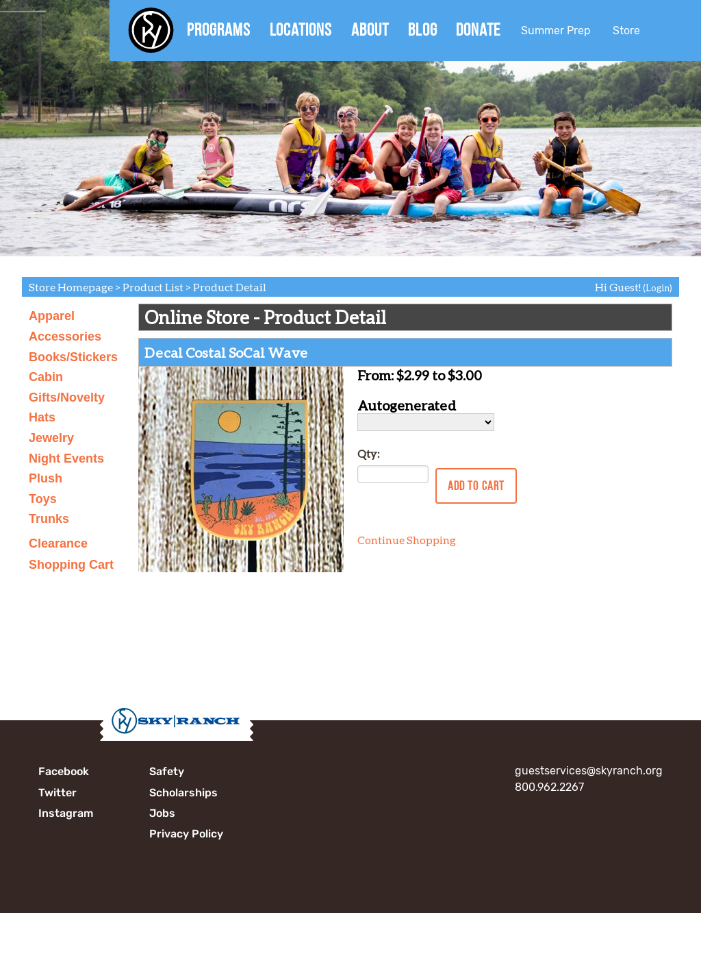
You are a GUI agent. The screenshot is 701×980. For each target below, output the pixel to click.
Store (626, 30)
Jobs (162, 813)
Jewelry (51, 438)
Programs (219, 29)
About (370, 29)
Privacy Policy (186, 833)
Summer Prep (556, 30)
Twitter (57, 792)
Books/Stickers (73, 357)
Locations (301, 29)
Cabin (46, 377)
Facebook (63, 771)
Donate (478, 29)
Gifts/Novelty (67, 397)
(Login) (657, 287)
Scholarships (183, 792)
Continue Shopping (406, 539)
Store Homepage (71, 286)
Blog (422, 29)
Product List (153, 286)
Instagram (65, 813)
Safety (166, 771)
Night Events (66, 458)
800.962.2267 (549, 787)
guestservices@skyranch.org (589, 770)
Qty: (368, 453)
